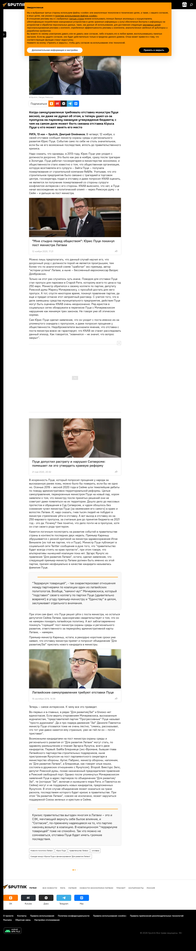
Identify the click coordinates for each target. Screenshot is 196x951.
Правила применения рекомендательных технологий (156, 915)
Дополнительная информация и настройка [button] (55, 50)
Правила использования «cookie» (109, 915)
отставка (95, 850)
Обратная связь (23, 920)
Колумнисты (136, 887)
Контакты (21, 915)
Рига (62, 887)
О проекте (8, 915)
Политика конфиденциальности (73, 915)
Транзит (120, 887)
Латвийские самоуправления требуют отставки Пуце (73, 692)
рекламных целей (151, 25)
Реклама (7, 920)
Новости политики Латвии (41, 850)
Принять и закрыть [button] (154, 50)
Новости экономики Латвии (96, 887)
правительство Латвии (78, 850)
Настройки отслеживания (47, 920)
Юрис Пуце (61, 850)
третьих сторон (76, 18)
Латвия (72, 887)
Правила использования (42, 915)
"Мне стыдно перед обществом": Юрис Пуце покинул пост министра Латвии (73, 243)
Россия (151, 887)
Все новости (50, 887)
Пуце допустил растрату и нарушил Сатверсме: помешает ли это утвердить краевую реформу (68, 463)
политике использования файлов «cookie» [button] (76, 16)
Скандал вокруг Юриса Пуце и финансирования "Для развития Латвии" (60, 856)
